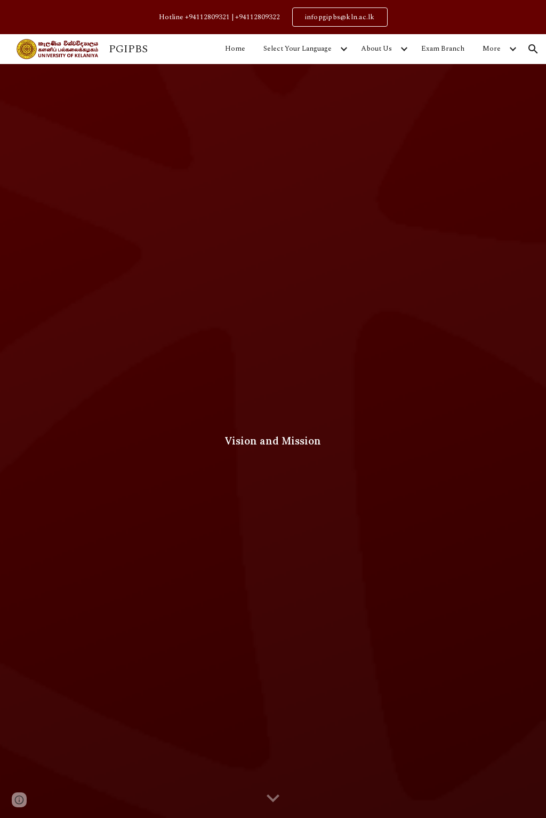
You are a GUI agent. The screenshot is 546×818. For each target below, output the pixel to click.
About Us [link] (376, 48)
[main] (273, 441)
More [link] (492, 48)
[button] (533, 49)
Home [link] (235, 48)
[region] (273, 17)
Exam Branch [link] (442, 48)
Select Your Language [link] (297, 48)
